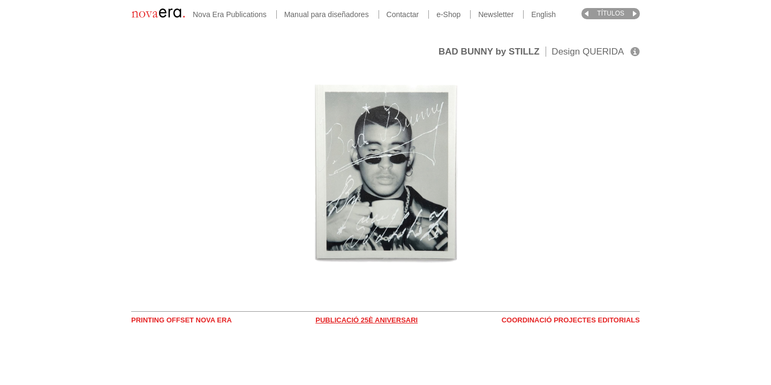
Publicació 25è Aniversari (366, 320)
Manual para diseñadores (326, 14)
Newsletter (495, 14)
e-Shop (448, 14)
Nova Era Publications (230, 14)
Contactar (403, 14)
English (543, 14)
